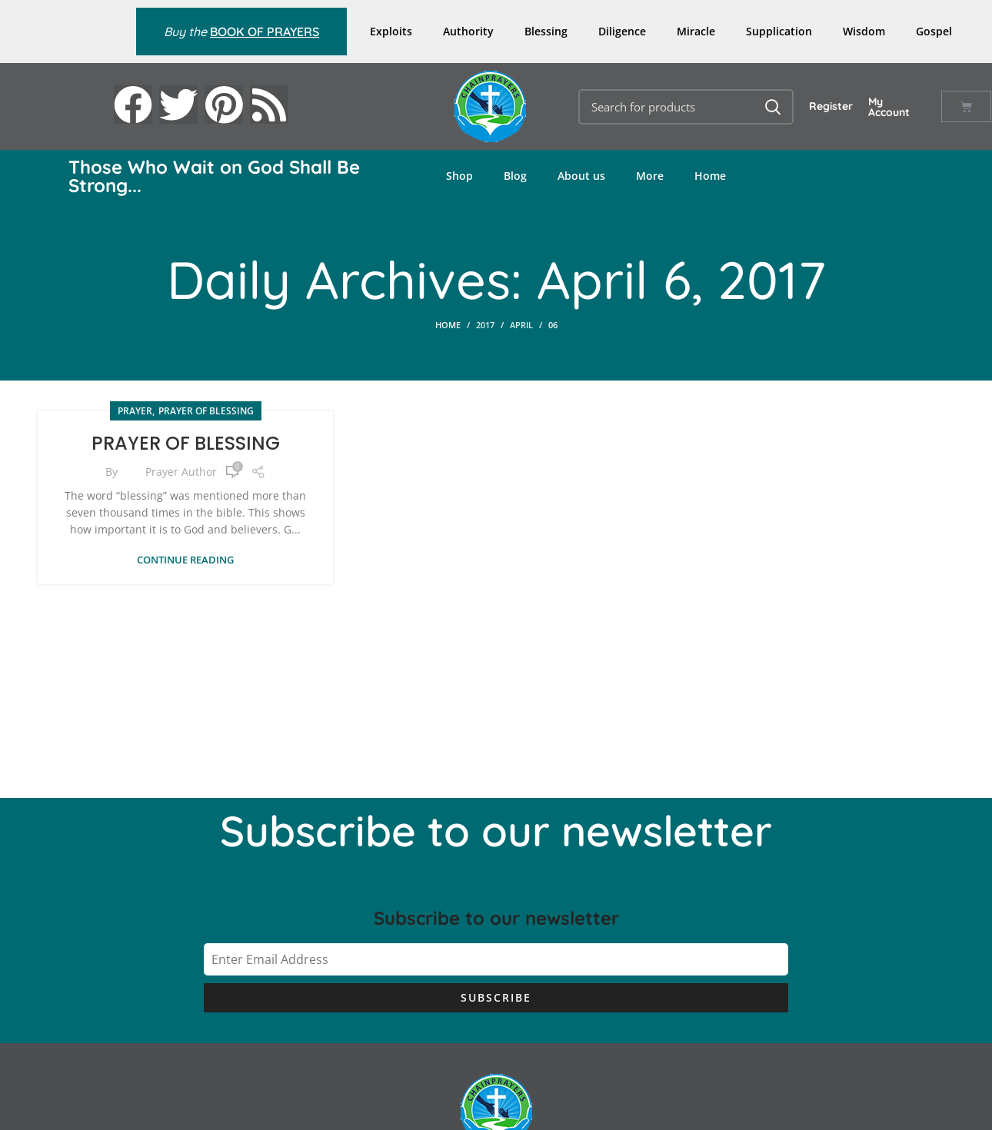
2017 (485, 325)
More (650, 175)
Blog (515, 175)
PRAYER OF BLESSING (186, 443)
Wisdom (864, 31)
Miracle (696, 31)
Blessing (546, 31)
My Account (889, 107)
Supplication (779, 31)
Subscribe (496, 997)
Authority (468, 31)
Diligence (622, 31)
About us (581, 175)
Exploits (391, 31)
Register (831, 106)
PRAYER (135, 410)
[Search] (686, 107)
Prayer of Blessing (206, 410)
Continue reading (185, 560)
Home (710, 175)
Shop (459, 175)
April (521, 325)
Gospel (934, 31)
